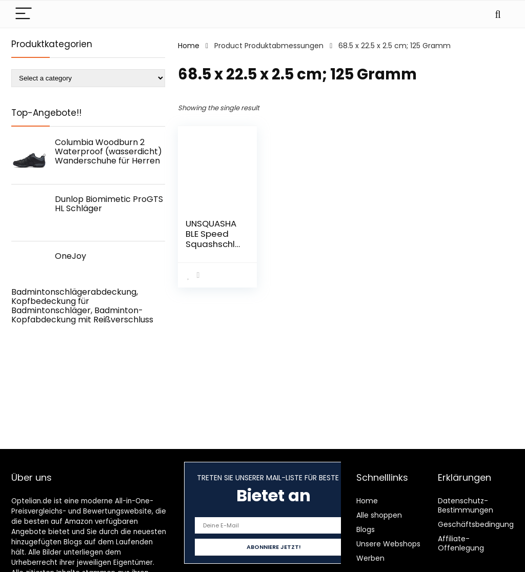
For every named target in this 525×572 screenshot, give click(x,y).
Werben (370, 558)
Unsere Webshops (388, 544)
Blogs (365, 529)
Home (188, 45)
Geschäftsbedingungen (480, 524)
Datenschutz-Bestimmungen (465, 505)
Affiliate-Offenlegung (461, 543)
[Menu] (23, 14)
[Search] (498, 14)
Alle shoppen (379, 515)
